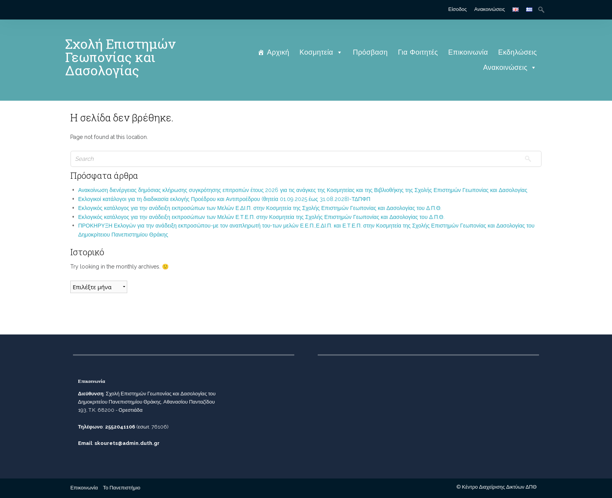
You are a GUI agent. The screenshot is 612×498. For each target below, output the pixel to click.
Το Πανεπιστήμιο (122, 488)
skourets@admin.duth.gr (127, 443)
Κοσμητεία (321, 52)
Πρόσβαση (370, 52)
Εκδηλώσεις (517, 52)
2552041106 (120, 427)
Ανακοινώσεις (489, 9)
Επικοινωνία (468, 52)
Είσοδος (457, 9)
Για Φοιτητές (418, 52)
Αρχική (278, 52)
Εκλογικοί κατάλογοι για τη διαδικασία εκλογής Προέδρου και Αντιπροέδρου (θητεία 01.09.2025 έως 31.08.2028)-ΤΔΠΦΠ (224, 199)
